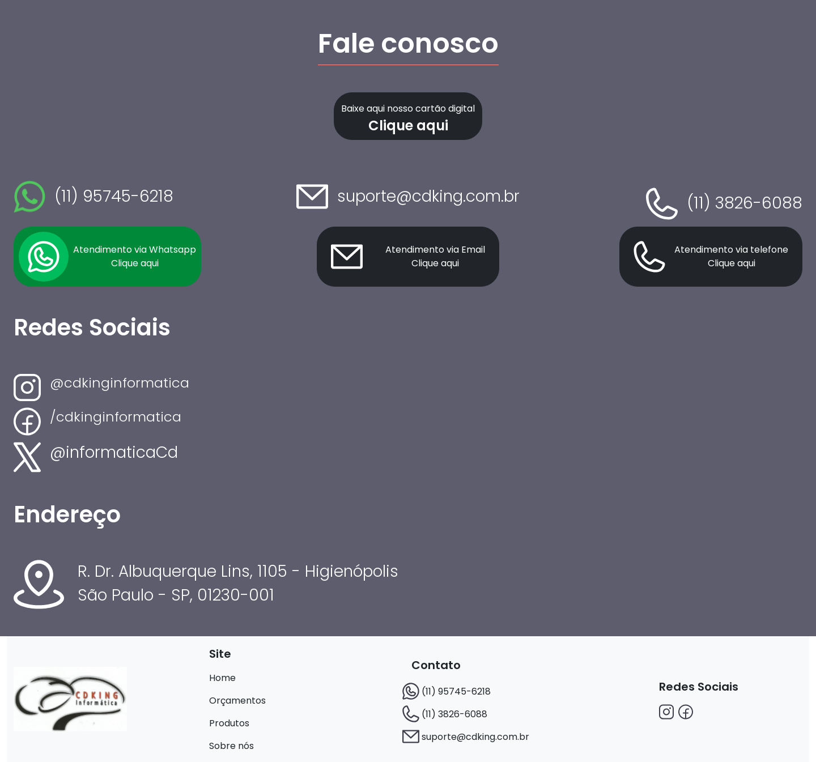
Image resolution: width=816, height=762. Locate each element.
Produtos (229, 723)
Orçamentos (237, 700)
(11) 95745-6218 (456, 691)
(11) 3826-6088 (454, 714)
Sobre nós (231, 745)
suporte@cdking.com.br (475, 736)
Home (222, 677)
